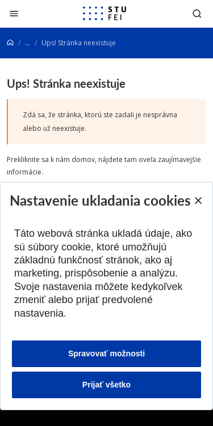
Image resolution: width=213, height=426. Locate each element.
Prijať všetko (106, 384)
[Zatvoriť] (14, 13)
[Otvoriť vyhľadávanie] (197, 13)
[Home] (10, 43)
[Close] (197, 200)
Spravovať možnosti (106, 353)
